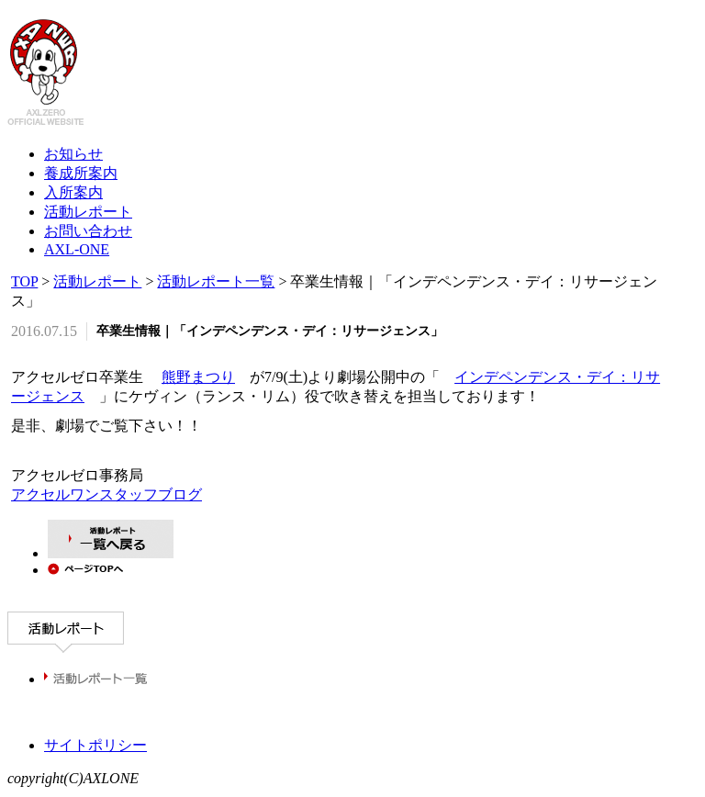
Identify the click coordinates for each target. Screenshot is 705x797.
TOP (24, 281)
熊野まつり (198, 377)
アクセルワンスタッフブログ (106, 497)
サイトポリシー (95, 748)
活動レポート (97, 281)
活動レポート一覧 (215, 281)
